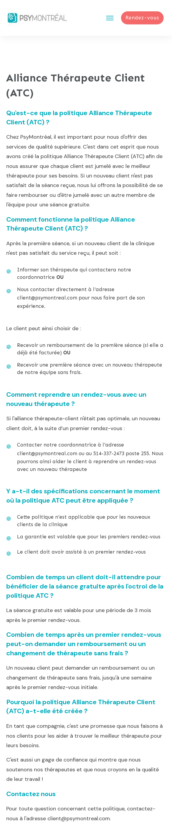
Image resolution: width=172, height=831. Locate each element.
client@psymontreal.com (47, 272)
